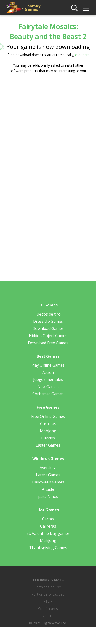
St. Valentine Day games (48, 533)
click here (82, 54)
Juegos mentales (48, 379)
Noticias (48, 616)
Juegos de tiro (48, 314)
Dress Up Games (48, 321)
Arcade (48, 489)
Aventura (48, 467)
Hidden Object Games (48, 335)
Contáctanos (48, 608)
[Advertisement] (45, 126)
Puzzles (48, 438)
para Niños (48, 496)
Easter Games (48, 445)
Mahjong (48, 430)
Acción (48, 372)
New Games (48, 386)
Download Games (48, 328)
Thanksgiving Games (48, 547)
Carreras (48, 423)
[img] (86, 8)
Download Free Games (48, 342)
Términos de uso (48, 587)
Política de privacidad (48, 594)
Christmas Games (48, 394)
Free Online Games (48, 416)
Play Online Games (48, 365)
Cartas (48, 519)
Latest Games (48, 474)
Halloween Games (48, 482)
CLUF (48, 601)
